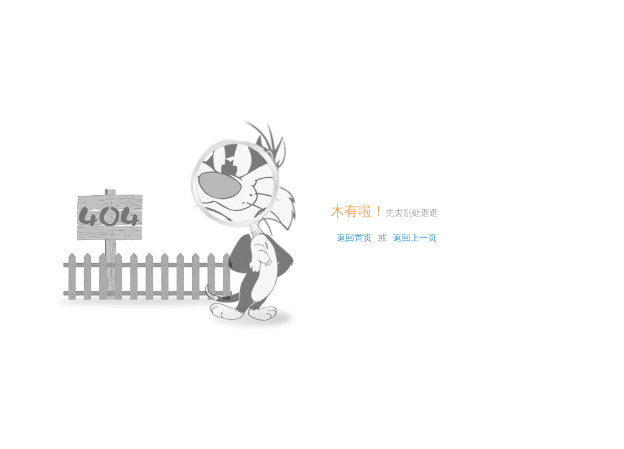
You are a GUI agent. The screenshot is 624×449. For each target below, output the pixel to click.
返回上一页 (415, 238)
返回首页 (354, 238)
